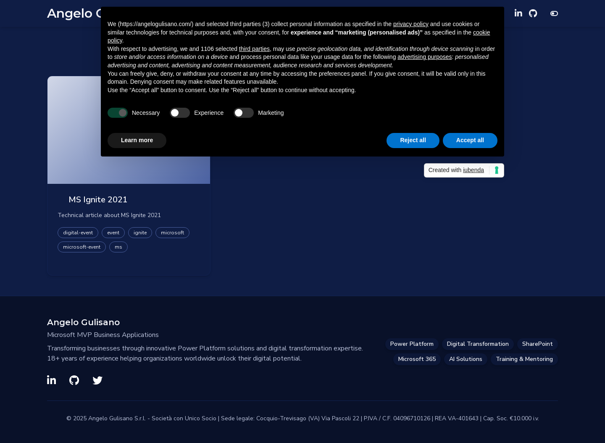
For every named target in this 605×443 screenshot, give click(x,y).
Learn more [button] (137, 140)
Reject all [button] (413, 140)
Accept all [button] (470, 140)
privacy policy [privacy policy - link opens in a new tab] (411, 24)
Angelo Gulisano (83, 322)
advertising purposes (424, 56)
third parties (254, 48)
